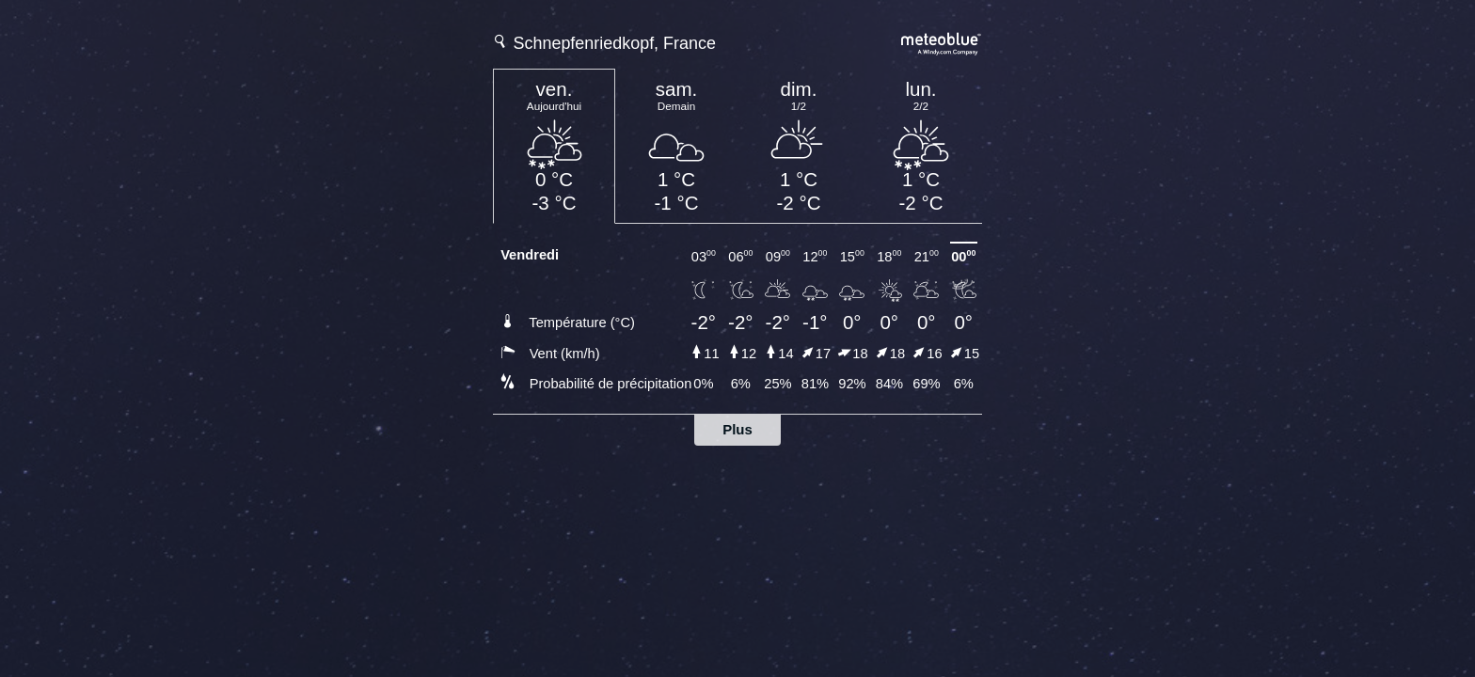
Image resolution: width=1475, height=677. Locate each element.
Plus (737, 429)
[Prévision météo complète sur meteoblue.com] (941, 42)
